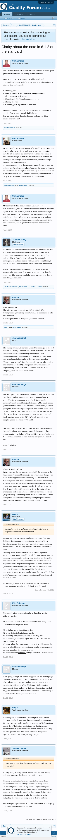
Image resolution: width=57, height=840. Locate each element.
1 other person (36, 287)
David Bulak (13, 287)
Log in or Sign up (46, 2)
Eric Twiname (18, 603)
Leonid (15, 297)
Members (31, 14)
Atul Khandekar (9, 128)
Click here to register (24, 834)
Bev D (6, 287)
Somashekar (18, 61)
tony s (6, 327)
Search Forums (8, 18)
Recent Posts (22, 18)
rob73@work (18, 138)
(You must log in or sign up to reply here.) (40, 819)
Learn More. (29, 39)
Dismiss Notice (49, 827)
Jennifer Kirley (9, 185)
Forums (7, 14)
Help (53, 833)
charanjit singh (19, 338)
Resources (19, 14)
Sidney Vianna (19, 748)
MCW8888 (23, 287)
